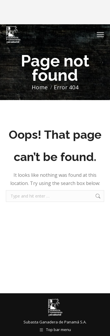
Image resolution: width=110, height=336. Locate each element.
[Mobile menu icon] (100, 34)
